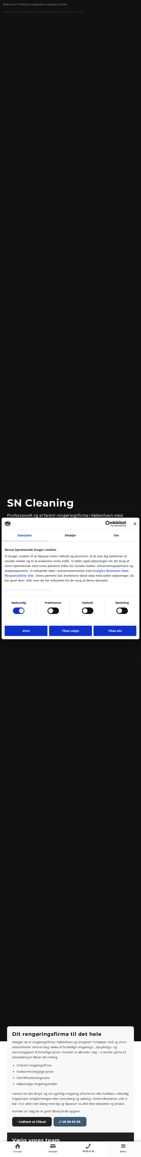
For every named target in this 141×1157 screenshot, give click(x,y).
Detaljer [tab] (70, 535)
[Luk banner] (135, 523)
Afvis (26, 631)
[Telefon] (88, 1146)
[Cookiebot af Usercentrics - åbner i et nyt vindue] (108, 524)
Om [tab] (116, 535)
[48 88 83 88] (70, 1121)
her (48, 590)
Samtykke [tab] (24, 535)
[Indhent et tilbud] (32, 1121)
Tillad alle (115, 631)
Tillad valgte (70, 631)
